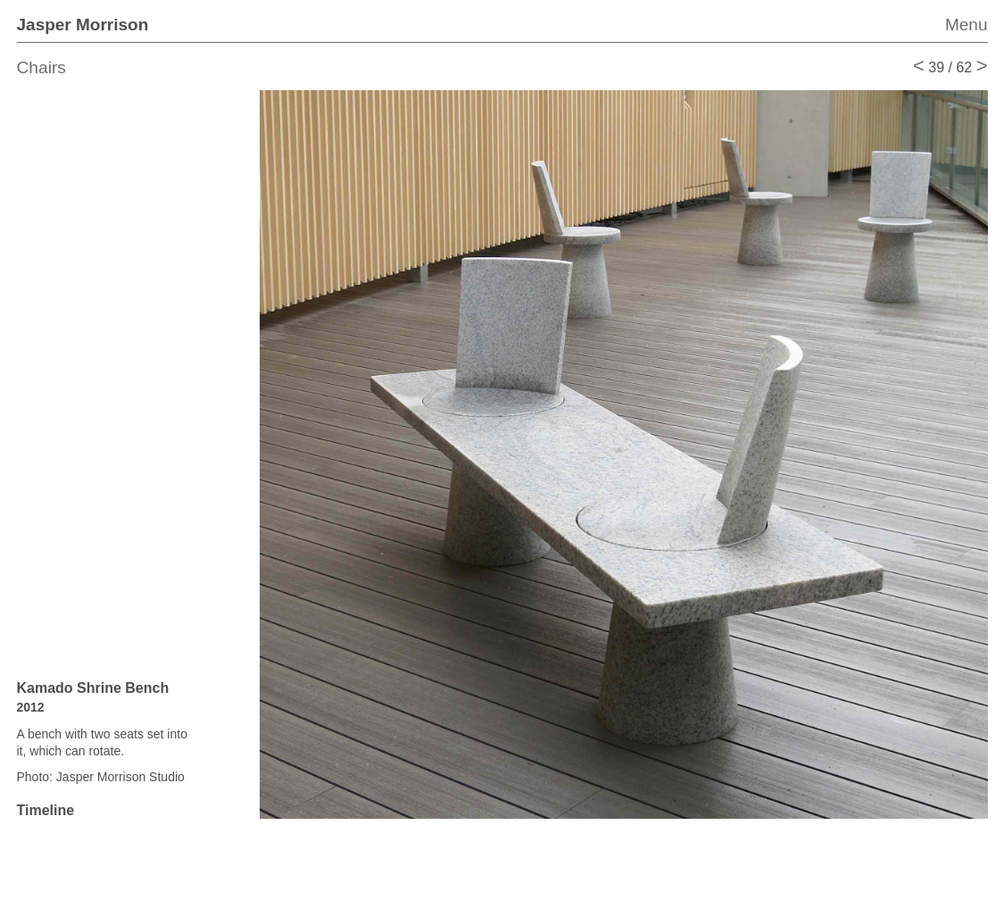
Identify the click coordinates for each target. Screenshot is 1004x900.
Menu (966, 24)
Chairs (41, 67)
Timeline (46, 810)
